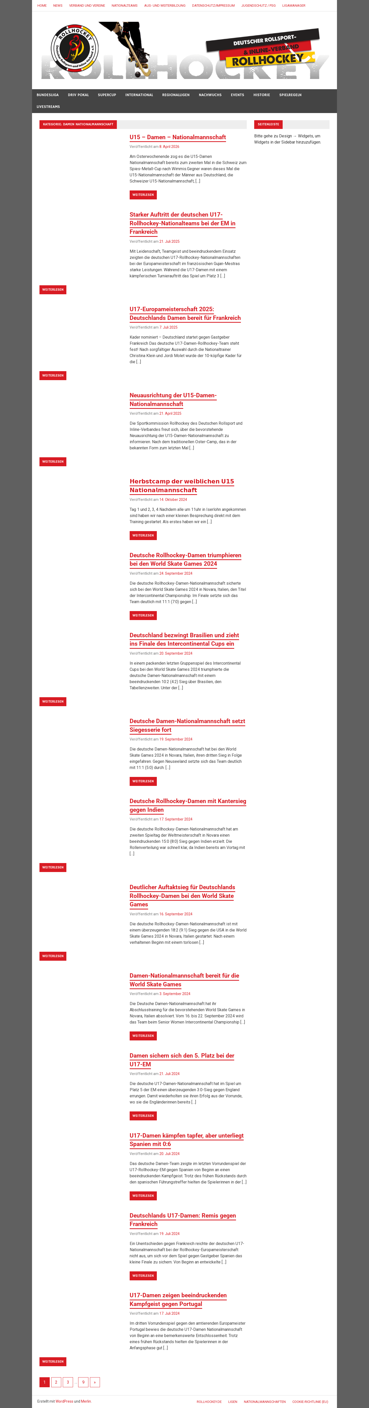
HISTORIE (261, 95)
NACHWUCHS (210, 95)
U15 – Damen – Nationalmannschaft (180, 137)
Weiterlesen (143, 195)
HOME (42, 5)
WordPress (64, 1401)
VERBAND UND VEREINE (87, 5)
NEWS (58, 5)
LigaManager (293, 5)
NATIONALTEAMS (125, 5)
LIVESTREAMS (48, 106)
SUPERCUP (107, 95)
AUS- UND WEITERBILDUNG (165, 5)
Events (237, 95)
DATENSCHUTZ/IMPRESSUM (213, 5)
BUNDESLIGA (48, 95)
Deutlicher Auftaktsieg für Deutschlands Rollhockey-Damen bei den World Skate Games (185, 896)
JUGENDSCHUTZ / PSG (258, 5)
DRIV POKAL (78, 95)
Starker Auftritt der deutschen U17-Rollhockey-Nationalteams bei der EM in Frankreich (185, 223)
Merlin (86, 1401)
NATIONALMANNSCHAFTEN (265, 1402)
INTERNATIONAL (139, 95)
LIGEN (232, 1402)
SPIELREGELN (290, 95)
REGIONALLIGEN (176, 95)
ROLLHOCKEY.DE (209, 1402)
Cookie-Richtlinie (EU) (310, 1402)
